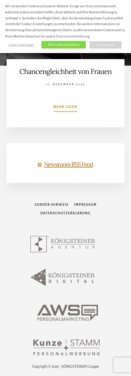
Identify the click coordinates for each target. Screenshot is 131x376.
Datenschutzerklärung (73, 36)
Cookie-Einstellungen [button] (21, 44)
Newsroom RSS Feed (68, 164)
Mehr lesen (65, 108)
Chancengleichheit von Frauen (65, 71)
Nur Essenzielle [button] (105, 45)
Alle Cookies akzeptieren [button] (64, 45)
